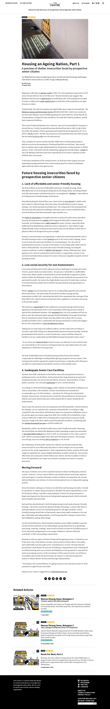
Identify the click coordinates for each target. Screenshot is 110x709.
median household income (35, 423)
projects (51, 239)
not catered (69, 201)
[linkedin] (49, 578)
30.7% (30, 133)
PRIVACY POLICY (84, 695)
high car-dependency (33, 217)
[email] (60, 578)
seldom (46, 220)
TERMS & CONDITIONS (86, 692)
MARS (31, 290)
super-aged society (47, 101)
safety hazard (51, 223)
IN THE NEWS (85, 3)
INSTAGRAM (84, 682)
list (82, 409)
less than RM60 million (33, 434)
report (49, 387)
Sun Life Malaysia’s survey (53, 323)
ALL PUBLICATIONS (26, 3)
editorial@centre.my (59, 571)
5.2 (68, 128)
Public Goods (32, 17)
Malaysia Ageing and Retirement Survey (37, 112)
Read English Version (46, 611)
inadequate (50, 382)
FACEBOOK (83, 680)
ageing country (46, 93)
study (83, 150)
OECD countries (51, 439)
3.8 (79, 128)
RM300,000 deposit (53, 250)
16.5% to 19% (38, 136)
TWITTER (82, 685)
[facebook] (45, 578)
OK (95, 703)
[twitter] (53, 578)
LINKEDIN (83, 687)
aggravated (38, 307)
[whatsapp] (57, 578)
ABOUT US (76, 3)
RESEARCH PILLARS (11, 3)
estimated (55, 312)
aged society (46, 98)
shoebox (73, 193)
